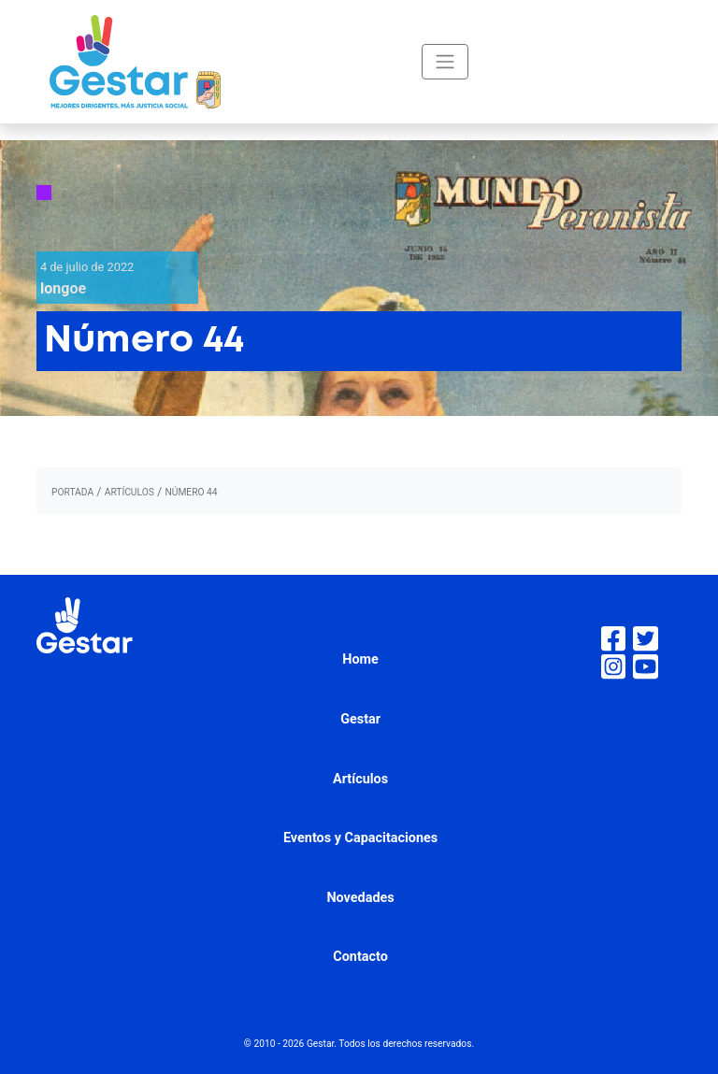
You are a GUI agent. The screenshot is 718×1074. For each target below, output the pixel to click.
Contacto (360, 957)
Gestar (360, 719)
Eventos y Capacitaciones (360, 838)
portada (72, 492)
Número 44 (191, 492)
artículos (129, 492)
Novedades (360, 898)
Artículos (360, 779)
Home (360, 659)
